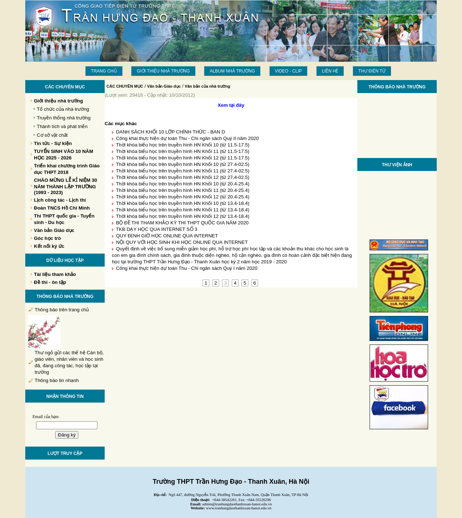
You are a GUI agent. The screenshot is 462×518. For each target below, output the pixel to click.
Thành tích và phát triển (62, 126)
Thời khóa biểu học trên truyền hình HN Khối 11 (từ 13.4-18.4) (182, 209)
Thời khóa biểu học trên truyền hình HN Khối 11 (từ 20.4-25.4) (182, 190)
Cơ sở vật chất (52, 135)
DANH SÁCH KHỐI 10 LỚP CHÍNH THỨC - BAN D (170, 132)
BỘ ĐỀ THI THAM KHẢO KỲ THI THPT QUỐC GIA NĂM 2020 (182, 222)
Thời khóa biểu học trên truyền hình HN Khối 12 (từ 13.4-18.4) (182, 216)
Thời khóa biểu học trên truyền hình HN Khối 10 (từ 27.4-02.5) (182, 164)
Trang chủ (104, 71)
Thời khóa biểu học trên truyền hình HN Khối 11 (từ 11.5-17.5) (182, 151)
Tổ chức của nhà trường (63, 109)
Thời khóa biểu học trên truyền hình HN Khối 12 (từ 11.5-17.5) (182, 158)
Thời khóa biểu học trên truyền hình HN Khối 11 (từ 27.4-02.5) (182, 171)
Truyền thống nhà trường (64, 117)
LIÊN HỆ (330, 71)
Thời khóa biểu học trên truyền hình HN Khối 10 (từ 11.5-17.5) (182, 145)
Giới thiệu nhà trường (163, 71)
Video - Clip (288, 71)
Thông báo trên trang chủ (62, 309)
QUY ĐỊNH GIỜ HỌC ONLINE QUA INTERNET (167, 235)
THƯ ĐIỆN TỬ (371, 71)
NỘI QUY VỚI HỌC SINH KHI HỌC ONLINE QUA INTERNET (182, 242)
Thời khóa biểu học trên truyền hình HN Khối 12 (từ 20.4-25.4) (182, 196)
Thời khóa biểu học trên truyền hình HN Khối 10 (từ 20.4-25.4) (182, 183)
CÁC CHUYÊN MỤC (124, 86)
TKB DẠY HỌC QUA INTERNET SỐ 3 (156, 229)
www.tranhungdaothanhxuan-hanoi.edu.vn (238, 508)
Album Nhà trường (232, 71)
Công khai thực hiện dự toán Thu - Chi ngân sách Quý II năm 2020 (187, 138)
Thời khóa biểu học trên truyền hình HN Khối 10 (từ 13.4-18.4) (182, 203)
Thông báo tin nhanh (57, 380)
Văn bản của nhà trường (207, 86)
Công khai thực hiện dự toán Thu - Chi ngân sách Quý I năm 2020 (186, 268)
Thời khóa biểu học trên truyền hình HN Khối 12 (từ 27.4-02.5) (182, 177)
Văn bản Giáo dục (164, 86)
